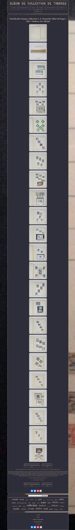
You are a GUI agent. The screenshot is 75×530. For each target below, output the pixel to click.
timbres (42, 505)
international (14, 506)
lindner (34, 503)
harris (56, 499)
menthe (16, 509)
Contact (38, 517)
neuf (49, 503)
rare (36, 499)
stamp (31, 509)
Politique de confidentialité (38, 519)
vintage (62, 506)
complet (23, 509)
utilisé (61, 499)
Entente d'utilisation (38, 521)
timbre (39, 508)
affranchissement (50, 499)
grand (51, 509)
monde (22, 499)
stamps (61, 509)
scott (45, 508)
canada (14, 503)
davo (38, 503)
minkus (32, 499)
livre (20, 506)
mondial (15, 499)
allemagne (56, 509)
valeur (24, 506)
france (62, 503)
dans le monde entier (22, 503)
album (55, 502)
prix (40, 499)
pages (43, 502)
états (29, 503)
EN (37, 524)
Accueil (38, 514)
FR (39, 524)
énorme (48, 506)
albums (54, 505)
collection (32, 505)
